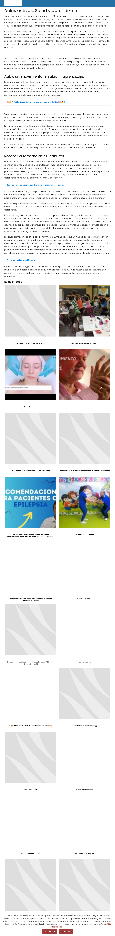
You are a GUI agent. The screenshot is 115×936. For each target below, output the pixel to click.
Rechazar (49, 932)
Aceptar (66, 932)
